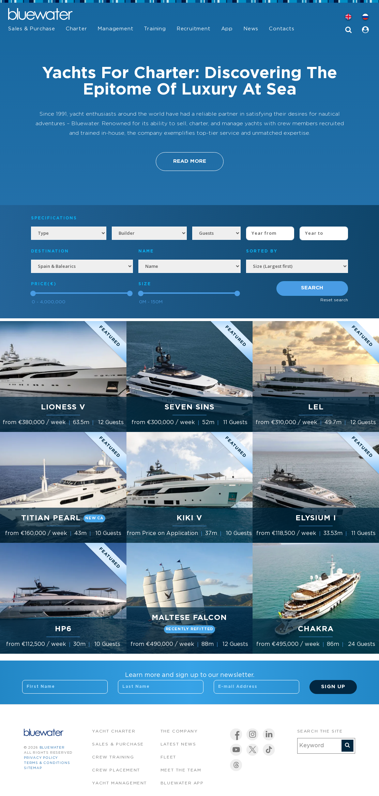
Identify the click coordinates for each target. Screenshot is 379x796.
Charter (76, 29)
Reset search (334, 300)
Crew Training (113, 757)
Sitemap (33, 768)
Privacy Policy (41, 757)
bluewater (52, 747)
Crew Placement (116, 770)
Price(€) (44, 284)
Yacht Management (119, 783)
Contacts (281, 29)
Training (155, 29)
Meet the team (181, 770)
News (250, 29)
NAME (146, 251)
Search (312, 288)
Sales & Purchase (31, 29)
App (227, 29)
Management (115, 29)
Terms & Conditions (47, 763)
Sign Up (333, 686)
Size (144, 284)
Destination (50, 251)
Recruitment (194, 29)
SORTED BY (261, 251)
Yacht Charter (113, 731)
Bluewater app (182, 783)
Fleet (168, 757)
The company (179, 731)
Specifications (54, 218)
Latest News (178, 744)
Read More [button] (189, 161)
